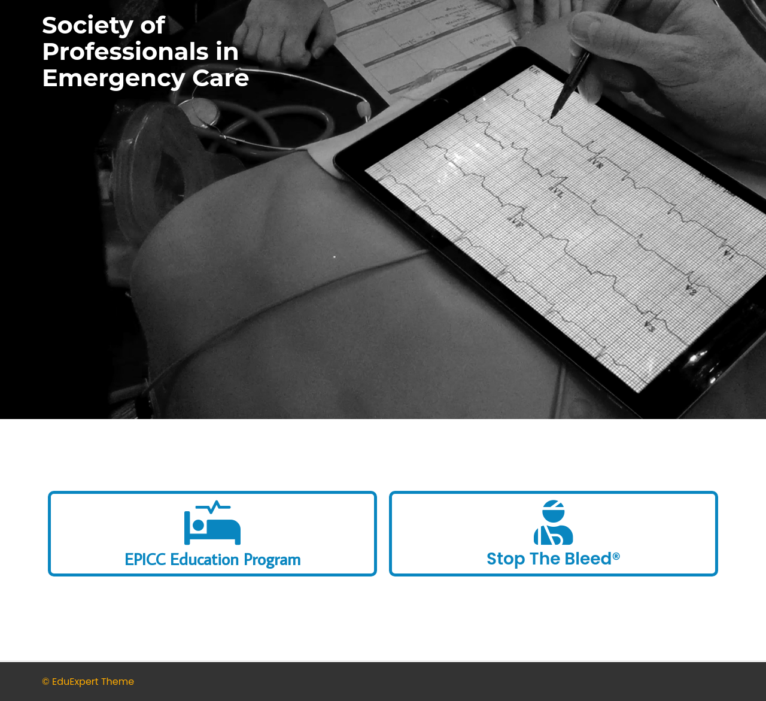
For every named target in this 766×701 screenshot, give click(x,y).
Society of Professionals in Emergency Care (146, 51)
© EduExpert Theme (88, 681)
